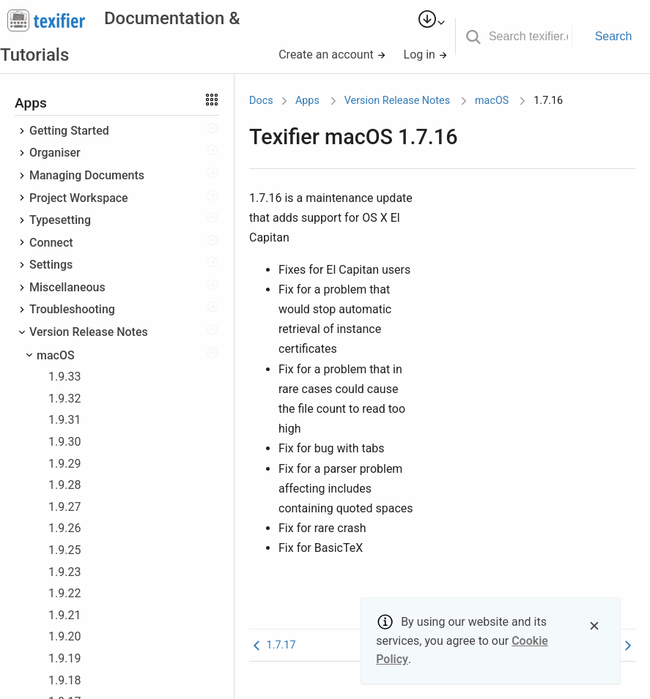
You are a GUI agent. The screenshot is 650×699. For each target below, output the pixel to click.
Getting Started (69, 131)
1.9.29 (64, 464)
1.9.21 (64, 615)
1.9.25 (64, 550)
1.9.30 (64, 442)
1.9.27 (64, 507)
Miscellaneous (67, 287)
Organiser (55, 153)
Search (613, 36)
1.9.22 (64, 593)
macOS (56, 355)
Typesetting (60, 220)
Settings (51, 265)
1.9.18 (64, 680)
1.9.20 (64, 636)
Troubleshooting (72, 309)
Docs (261, 100)
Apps (307, 100)
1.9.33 (64, 377)
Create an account (332, 54)
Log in (426, 54)
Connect (51, 243)
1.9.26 (64, 528)
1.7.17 (272, 645)
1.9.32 (64, 398)
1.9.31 (64, 420)
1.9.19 (64, 658)
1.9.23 (64, 572)
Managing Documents (86, 175)
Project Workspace (78, 198)
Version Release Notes (88, 332)
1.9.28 (64, 485)
